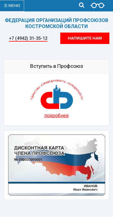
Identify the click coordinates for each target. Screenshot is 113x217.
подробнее (56, 115)
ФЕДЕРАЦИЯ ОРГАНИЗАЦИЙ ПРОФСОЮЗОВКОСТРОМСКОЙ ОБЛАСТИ (56, 23)
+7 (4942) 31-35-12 (28, 38)
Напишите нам (85, 38)
